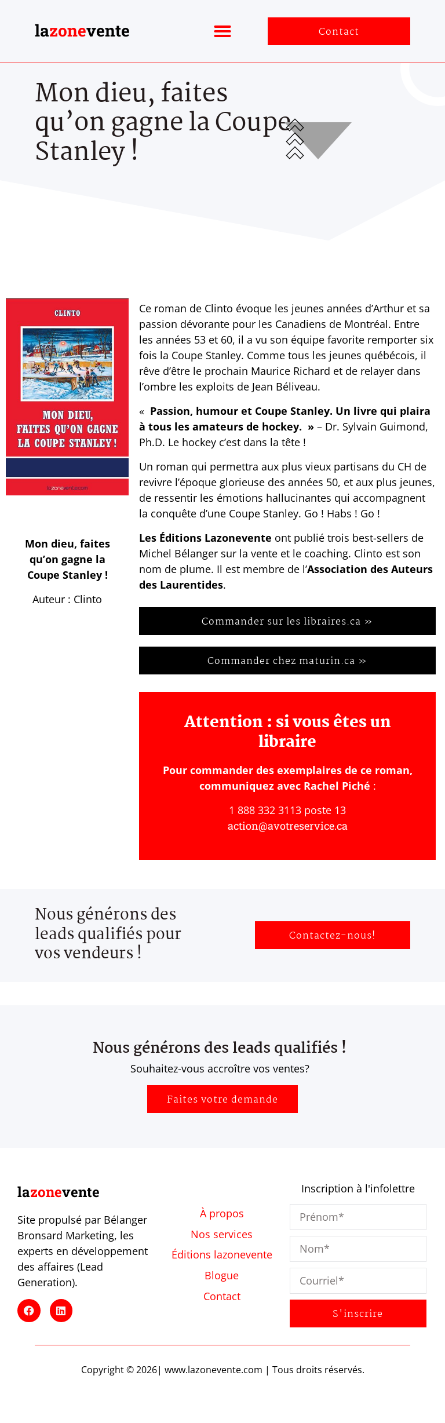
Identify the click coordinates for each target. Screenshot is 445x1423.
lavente (82, 30)
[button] (222, 31)
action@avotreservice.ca (288, 826)
